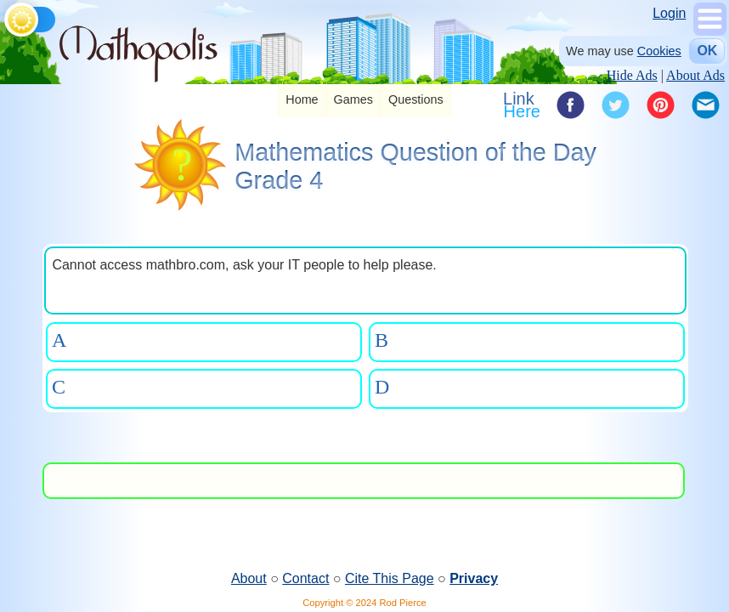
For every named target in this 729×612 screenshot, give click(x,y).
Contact (305, 578)
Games (353, 99)
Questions (416, 99)
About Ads (695, 75)
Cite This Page (389, 578)
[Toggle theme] (7, 16)
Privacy (473, 578)
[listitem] (301, 100)
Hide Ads (632, 75)
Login (669, 13)
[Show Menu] (709, 31)
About (249, 578)
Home (301, 99)
